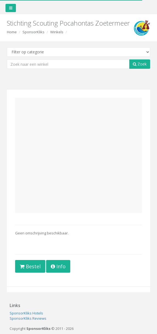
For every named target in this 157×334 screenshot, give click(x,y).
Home (12, 31)
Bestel (30, 266)
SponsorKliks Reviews (28, 318)
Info (58, 266)
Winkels (56, 31)
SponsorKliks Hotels (26, 313)
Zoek (140, 64)
